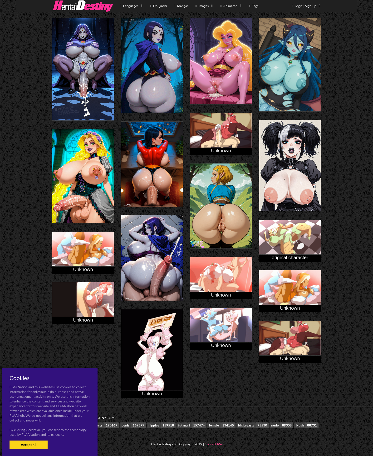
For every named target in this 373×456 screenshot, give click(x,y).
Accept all (28, 444)
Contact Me (213, 444)
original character (290, 257)
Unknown (221, 150)
